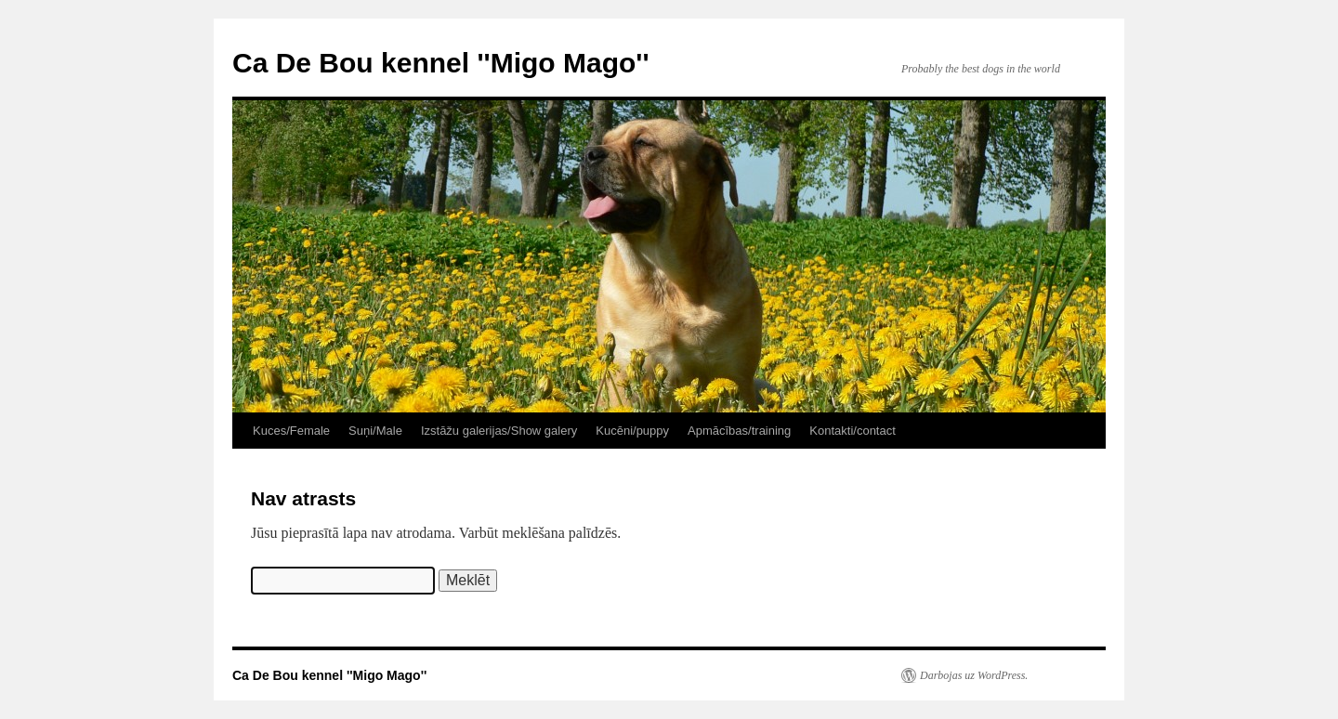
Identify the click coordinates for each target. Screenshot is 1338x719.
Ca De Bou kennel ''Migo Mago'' (440, 62)
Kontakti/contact (852, 431)
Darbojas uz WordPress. (974, 675)
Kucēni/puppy (632, 431)
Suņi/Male (375, 431)
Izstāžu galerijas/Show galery (499, 431)
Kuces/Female (291, 431)
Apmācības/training (739, 431)
